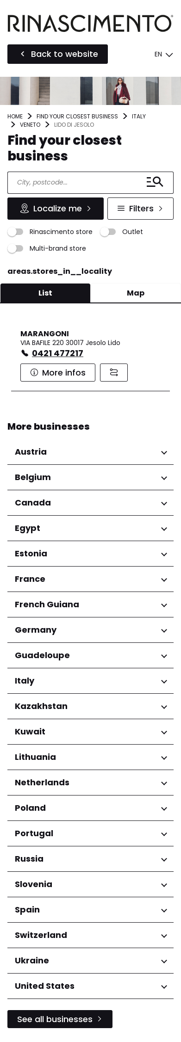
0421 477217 (57, 353)
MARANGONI (44, 333)
